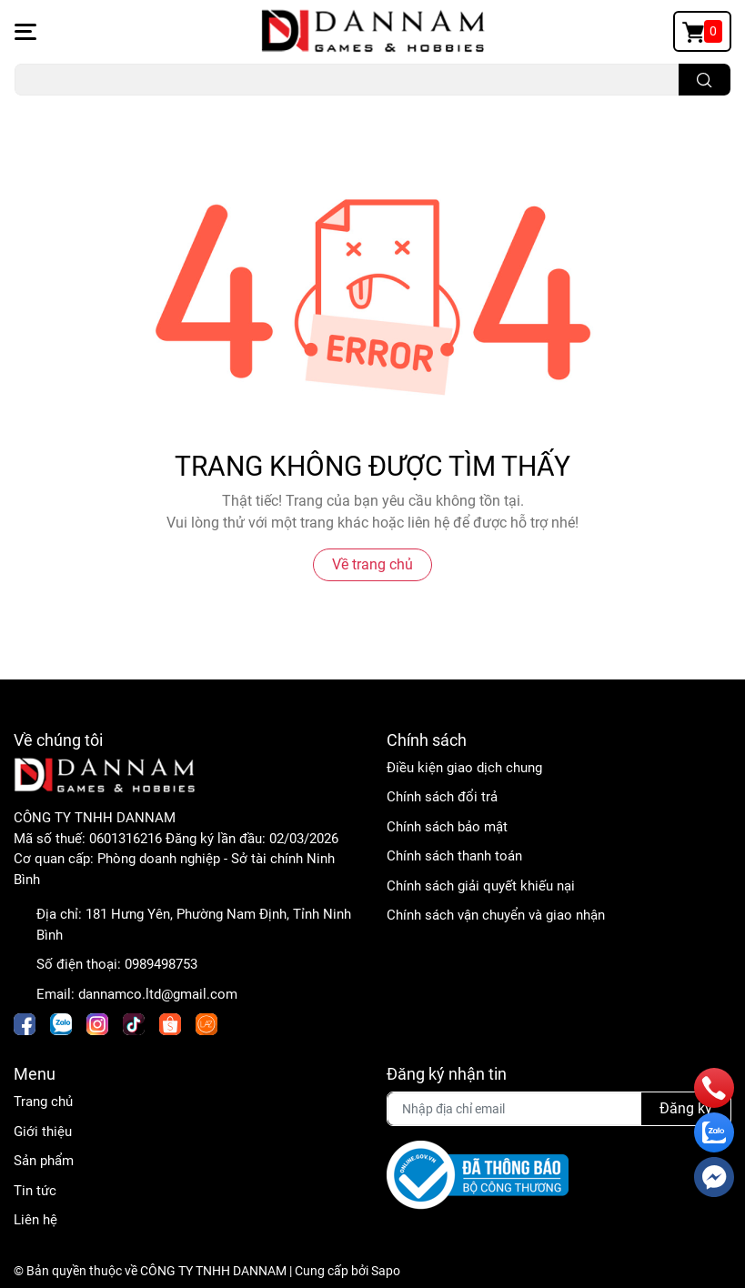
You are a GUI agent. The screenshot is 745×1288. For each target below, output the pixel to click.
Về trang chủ (372, 564)
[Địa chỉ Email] (559, 1108)
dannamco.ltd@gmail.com (157, 994)
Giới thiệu (43, 1131)
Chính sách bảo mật (447, 827)
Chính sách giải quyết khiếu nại (481, 886)
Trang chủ (43, 1101)
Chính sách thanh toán (454, 856)
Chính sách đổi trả (442, 797)
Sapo (385, 1270)
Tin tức (35, 1190)
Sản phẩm (44, 1160)
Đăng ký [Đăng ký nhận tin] (685, 1108)
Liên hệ (35, 1220)
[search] (704, 80)
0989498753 (161, 964)
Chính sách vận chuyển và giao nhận (496, 915)
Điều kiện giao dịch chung (464, 768)
